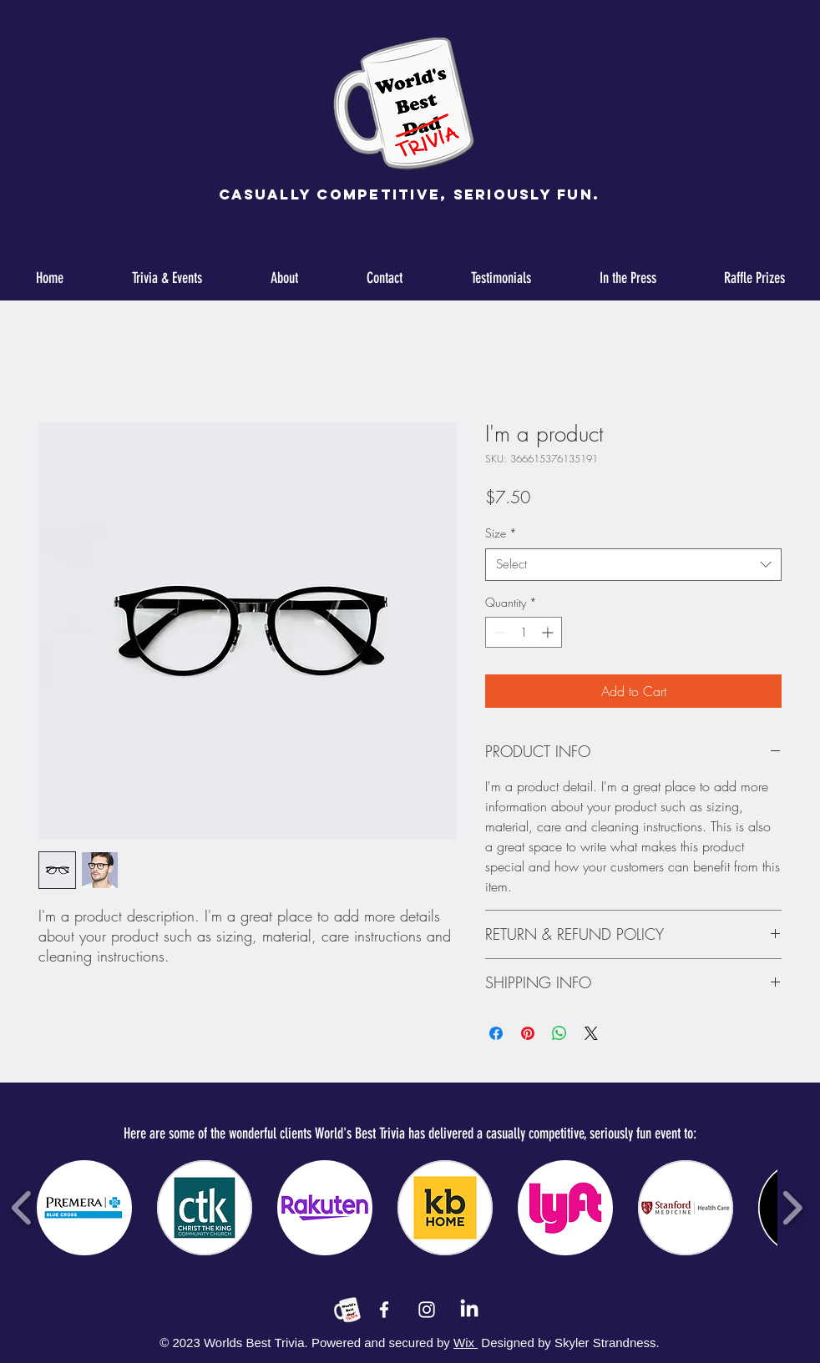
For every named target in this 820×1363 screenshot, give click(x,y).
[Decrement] (498, 632)
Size (501, 533)
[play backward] (22, 1207)
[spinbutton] (524, 632)
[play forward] (792, 1207)
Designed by (515, 1342)
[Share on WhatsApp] (559, 1033)
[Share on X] (591, 1033)
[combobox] (633, 564)
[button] (84, 1207)
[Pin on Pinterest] (528, 1033)
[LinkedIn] (469, 1309)
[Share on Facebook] (496, 1033)
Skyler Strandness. (605, 1342)
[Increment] (549, 632)
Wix (465, 1342)
